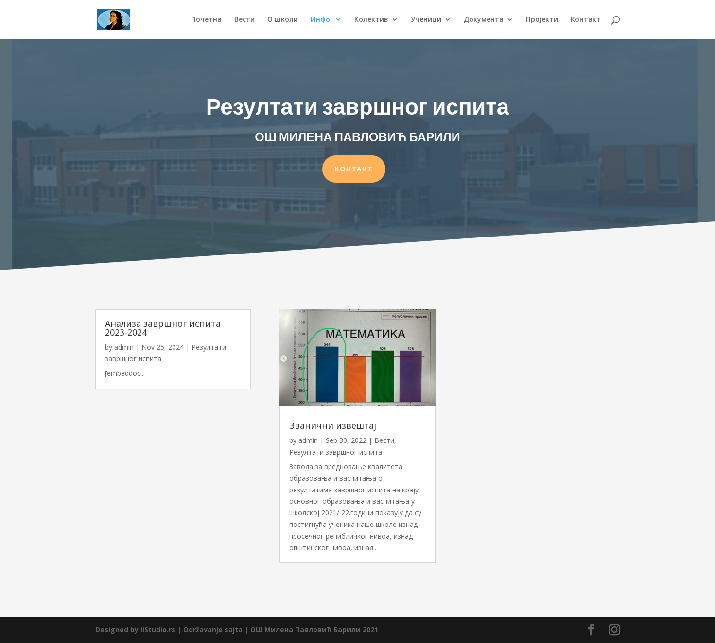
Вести (244, 20)
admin (124, 347)
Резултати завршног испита (335, 452)
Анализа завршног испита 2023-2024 (163, 328)
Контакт (586, 20)
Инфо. (321, 20)
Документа (484, 20)
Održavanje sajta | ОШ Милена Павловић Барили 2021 (280, 629)
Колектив (371, 20)
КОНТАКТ (354, 166)
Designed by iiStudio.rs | (139, 629)
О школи (282, 20)
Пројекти (542, 20)
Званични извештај (332, 425)
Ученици (426, 20)
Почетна (206, 20)
